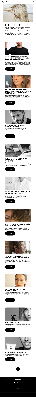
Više (18, 369)
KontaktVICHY (18, 389)
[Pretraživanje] (29, 2)
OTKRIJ (10, 68)
